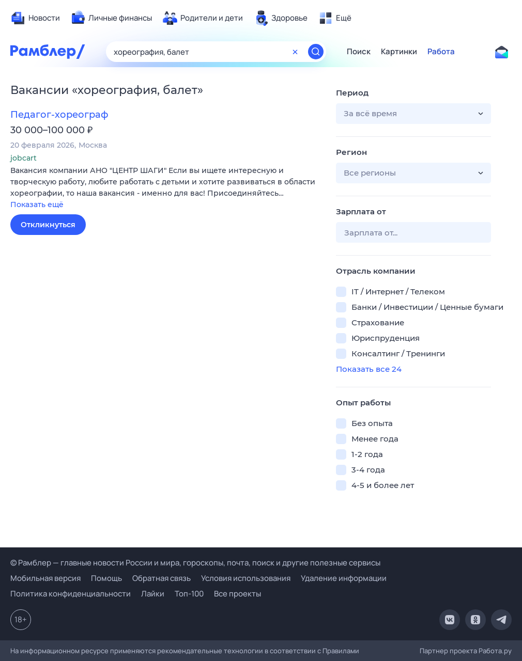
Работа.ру (495, 650)
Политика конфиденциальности (70, 593)
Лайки (152, 593)
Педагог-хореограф (59, 114)
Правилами (341, 650)
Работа (441, 51)
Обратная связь (161, 578)
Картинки (399, 51)
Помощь (106, 578)
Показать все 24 (369, 369)
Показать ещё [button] (37, 204)
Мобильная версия (45, 578)
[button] (165, 188)
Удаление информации (344, 578)
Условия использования (245, 578)
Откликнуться (48, 224)
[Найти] (315, 51)
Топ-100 (189, 593)
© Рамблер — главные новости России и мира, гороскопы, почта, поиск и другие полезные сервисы (195, 562)
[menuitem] (35, 18)
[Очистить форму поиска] (295, 51)
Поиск (359, 51)
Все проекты (237, 593)
